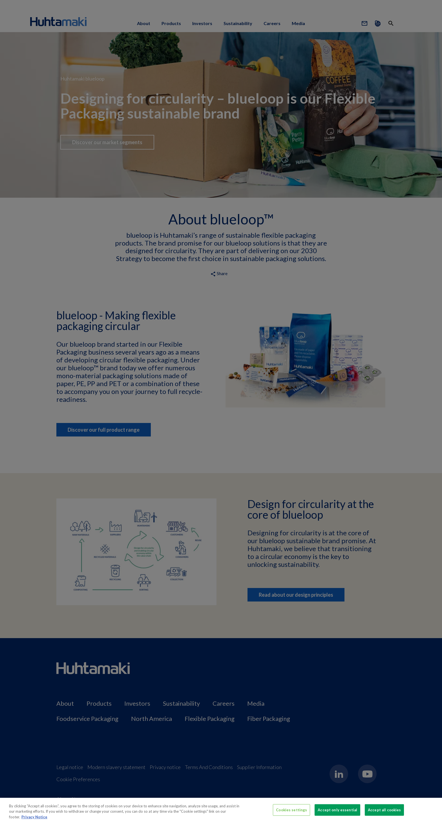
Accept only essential (337, 812)
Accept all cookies (384, 812)
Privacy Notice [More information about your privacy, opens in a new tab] (34, 819)
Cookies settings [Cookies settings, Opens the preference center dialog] (291, 812)
